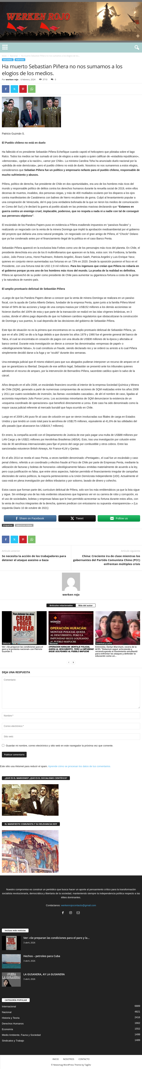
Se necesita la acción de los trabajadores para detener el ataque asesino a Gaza (34, 558)
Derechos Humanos (13, 1023)
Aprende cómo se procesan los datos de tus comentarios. (79, 766)
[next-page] (73, 662)
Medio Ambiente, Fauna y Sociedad (21, 1035)
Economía (7, 1029)
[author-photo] (71, 582)
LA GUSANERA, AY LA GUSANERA (44, 974)
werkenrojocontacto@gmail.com (78, 905)
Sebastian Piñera (24, 525)
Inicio (4, 55)
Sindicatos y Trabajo (13, 1040)
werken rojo (12, 79)
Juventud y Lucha (104, 643)
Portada (20, 59)
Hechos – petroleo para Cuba (41, 956)
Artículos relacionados (61, 605)
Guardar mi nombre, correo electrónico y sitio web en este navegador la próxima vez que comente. (59, 745)
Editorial (6, 643)
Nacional (14, 55)
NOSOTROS (68, 1059)
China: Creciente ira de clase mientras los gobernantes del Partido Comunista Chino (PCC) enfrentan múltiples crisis (106, 560)
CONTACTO (84, 1059)
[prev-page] (69, 662)
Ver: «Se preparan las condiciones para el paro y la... (56, 938)
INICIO (55, 1059)
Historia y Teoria (10, 1017)
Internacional (9, 1006)
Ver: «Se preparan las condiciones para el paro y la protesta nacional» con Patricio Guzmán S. (22, 649)
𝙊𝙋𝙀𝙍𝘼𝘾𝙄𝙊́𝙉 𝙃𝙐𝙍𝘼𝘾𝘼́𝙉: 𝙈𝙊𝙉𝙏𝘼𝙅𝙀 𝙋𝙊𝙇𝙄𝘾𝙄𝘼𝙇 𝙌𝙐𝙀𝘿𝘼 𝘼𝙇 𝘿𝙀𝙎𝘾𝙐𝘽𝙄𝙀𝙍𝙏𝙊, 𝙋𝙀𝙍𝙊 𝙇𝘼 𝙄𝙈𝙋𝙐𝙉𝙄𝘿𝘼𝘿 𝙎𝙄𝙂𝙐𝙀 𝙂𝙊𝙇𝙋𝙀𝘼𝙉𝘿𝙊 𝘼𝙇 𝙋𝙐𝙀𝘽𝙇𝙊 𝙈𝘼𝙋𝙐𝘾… (71, 649)
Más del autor (85, 605)
